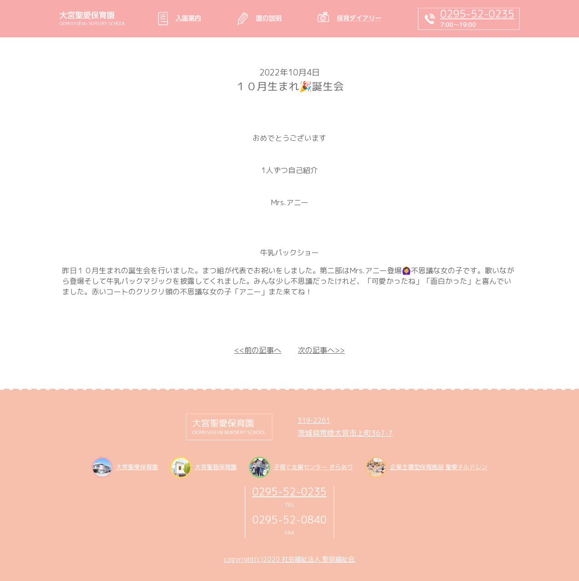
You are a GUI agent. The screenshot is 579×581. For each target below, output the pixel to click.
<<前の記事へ (257, 350)
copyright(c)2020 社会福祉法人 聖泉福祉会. (290, 559)
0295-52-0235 (289, 491)
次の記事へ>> (321, 350)
